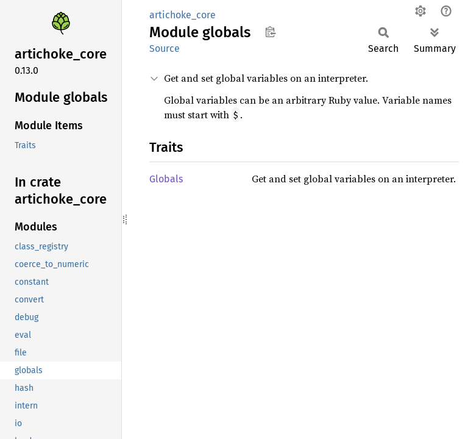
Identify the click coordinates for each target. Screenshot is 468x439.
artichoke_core (182, 15)
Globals (166, 179)
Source (164, 48)
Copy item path (270, 31)
